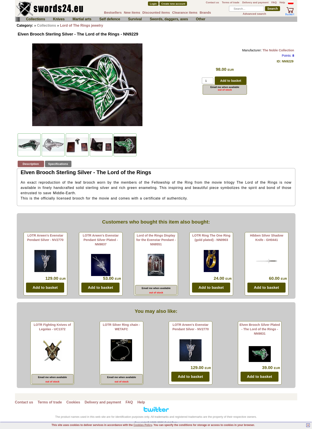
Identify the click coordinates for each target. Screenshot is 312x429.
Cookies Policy (142, 425)
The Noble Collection (278, 50)
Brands (205, 12)
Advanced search (254, 13)
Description (31, 164)
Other (201, 19)
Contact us (212, 2)
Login (153, 3)
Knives (59, 19)
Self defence (109, 19)
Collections (35, 19)
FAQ (274, 2)
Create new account (173, 3)
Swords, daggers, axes (169, 19)
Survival (135, 19)
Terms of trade (230, 2)
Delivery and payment (255, 2)
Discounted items (156, 12)
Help (282, 2)
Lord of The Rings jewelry (81, 25)
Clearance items (185, 12)
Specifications (58, 164)
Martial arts (82, 19)
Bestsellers (113, 12)
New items (132, 12)
